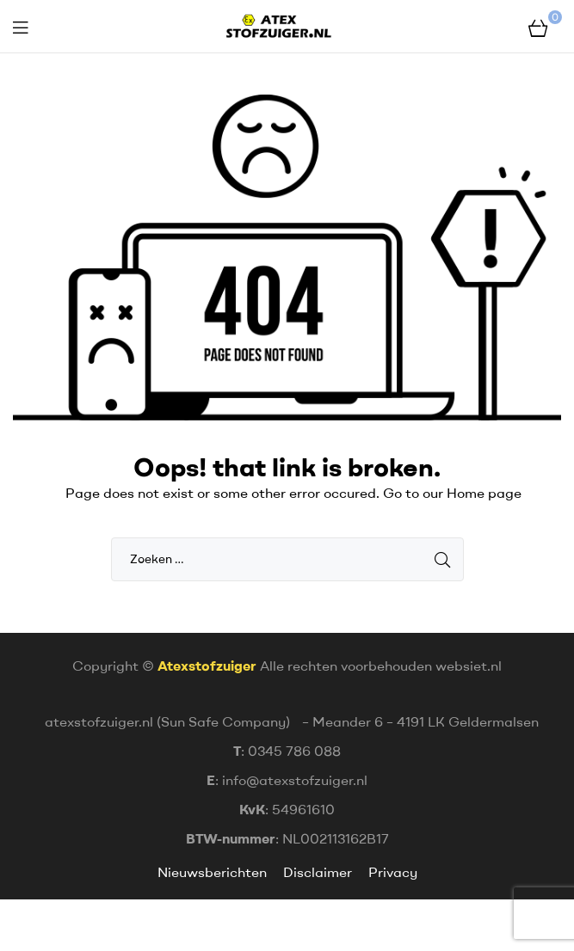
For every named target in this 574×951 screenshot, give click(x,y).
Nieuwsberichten (213, 871)
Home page (484, 492)
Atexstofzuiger (206, 665)
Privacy (392, 871)
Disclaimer (317, 871)
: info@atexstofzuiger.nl (287, 779)
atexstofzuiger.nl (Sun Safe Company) (167, 721)
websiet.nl (468, 665)
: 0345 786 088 (287, 750)
